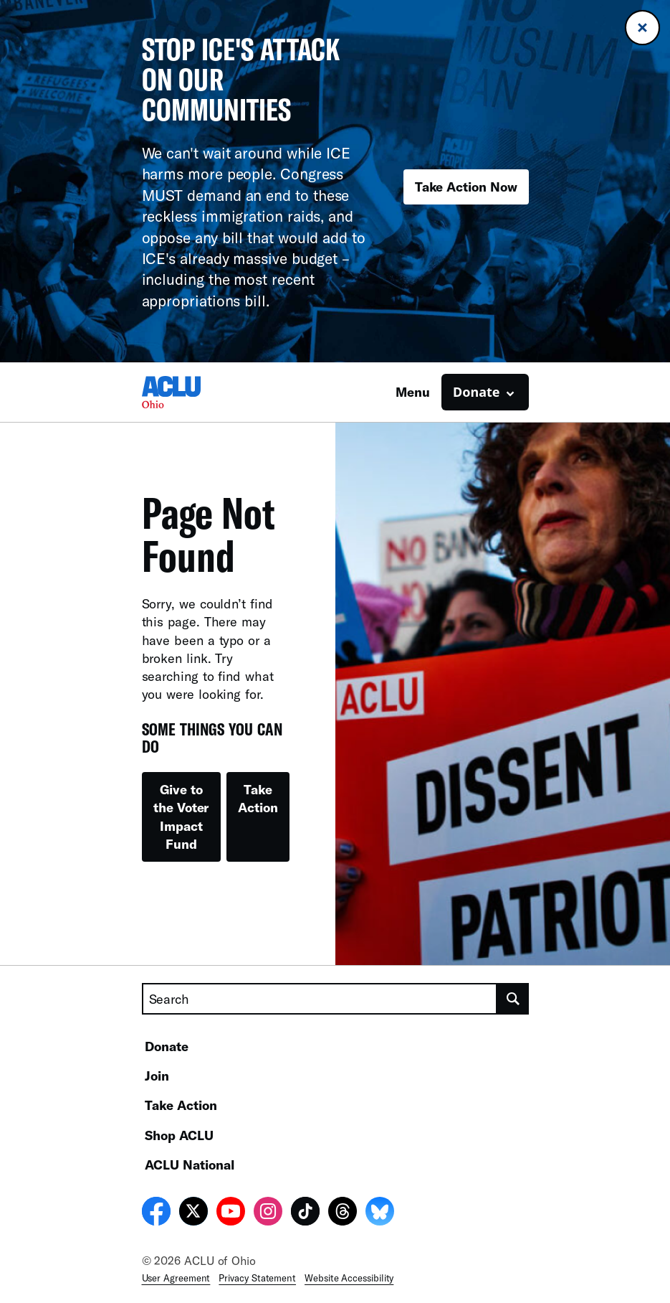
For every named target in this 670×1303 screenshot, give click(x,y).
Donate (166, 1046)
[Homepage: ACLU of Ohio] (192, 392)
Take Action (258, 798)
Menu (413, 392)
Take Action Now (466, 186)
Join (157, 1075)
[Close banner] (642, 27)
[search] (513, 999)
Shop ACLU (179, 1135)
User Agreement (176, 1278)
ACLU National (189, 1164)
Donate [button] (476, 391)
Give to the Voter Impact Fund (181, 816)
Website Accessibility (349, 1278)
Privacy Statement (257, 1278)
